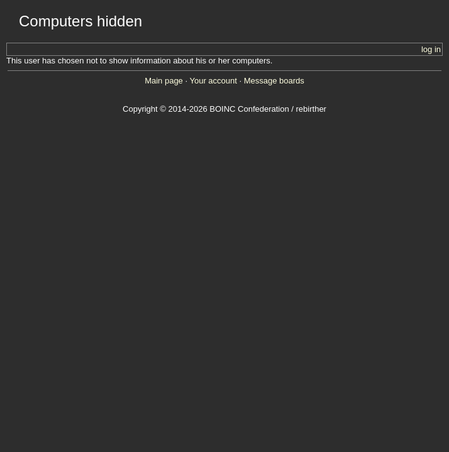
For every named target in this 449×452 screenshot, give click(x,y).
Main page (164, 80)
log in (431, 49)
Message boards (274, 80)
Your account (212, 80)
